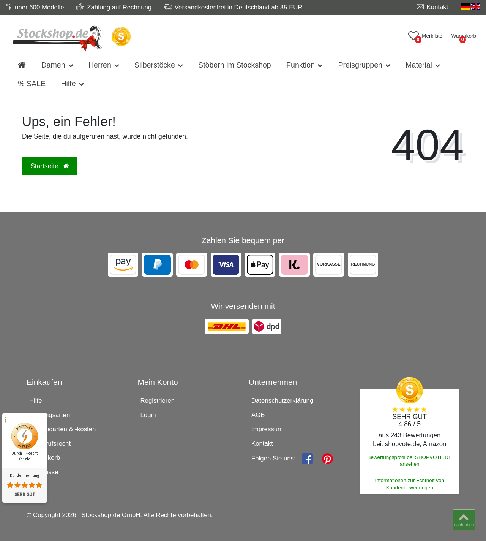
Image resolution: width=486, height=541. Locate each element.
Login (148, 415)
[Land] (470, 7)
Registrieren (157, 400)
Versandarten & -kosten (62, 429)
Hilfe (68, 83)
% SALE (32, 83)
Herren (99, 65)
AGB (258, 415)
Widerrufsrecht (50, 443)
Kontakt (262, 443)
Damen (53, 65)
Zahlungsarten (49, 415)
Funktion (300, 65)
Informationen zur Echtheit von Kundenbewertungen (409, 484)
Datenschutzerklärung (282, 400)
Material (419, 65)
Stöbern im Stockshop (234, 65)
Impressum (267, 429)
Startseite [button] (49, 166)
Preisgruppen (360, 65)
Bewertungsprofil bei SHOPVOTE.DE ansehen (409, 460)
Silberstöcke (154, 65)
